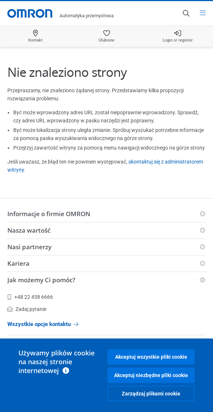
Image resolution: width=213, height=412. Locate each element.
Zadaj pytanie (26, 309)
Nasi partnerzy (29, 247)
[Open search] (185, 13)
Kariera (18, 263)
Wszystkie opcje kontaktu (42, 324)
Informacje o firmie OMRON (48, 213)
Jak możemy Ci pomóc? (41, 280)
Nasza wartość (28, 230)
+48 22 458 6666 (30, 297)
